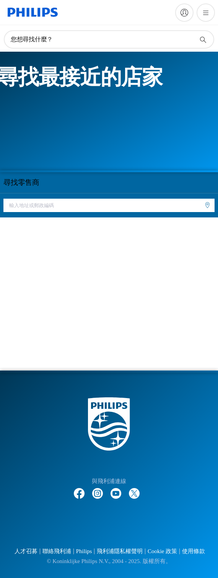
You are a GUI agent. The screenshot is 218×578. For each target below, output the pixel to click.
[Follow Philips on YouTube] (116, 490)
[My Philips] (184, 12)
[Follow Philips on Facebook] (79, 490)
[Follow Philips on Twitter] (134, 490)
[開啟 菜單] (206, 12)
